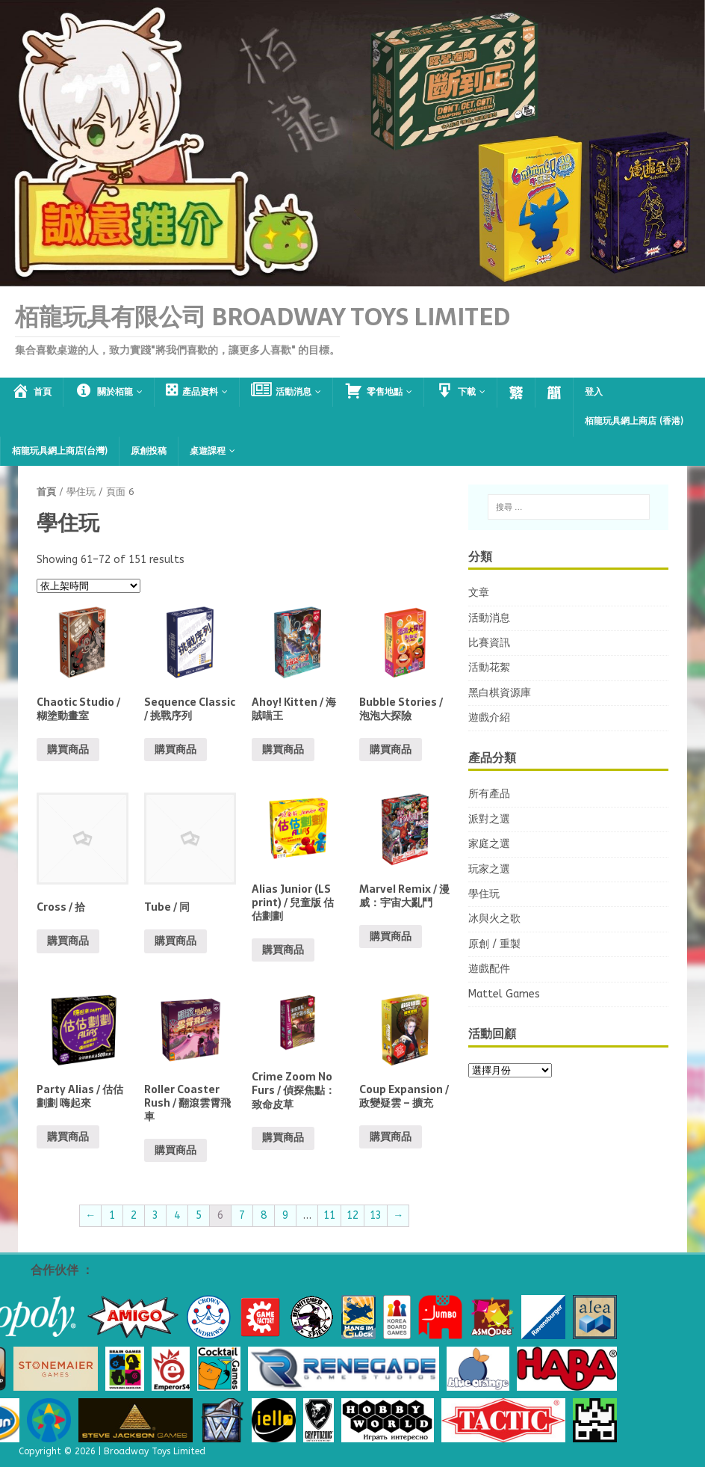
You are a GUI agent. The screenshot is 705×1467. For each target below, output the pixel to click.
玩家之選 (489, 869)
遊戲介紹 (489, 717)
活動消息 (489, 618)
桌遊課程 (208, 451)
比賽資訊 (489, 642)
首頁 (46, 491)
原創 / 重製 (494, 944)
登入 (594, 392)
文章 (478, 592)
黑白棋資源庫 (499, 692)
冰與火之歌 (494, 918)
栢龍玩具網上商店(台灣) (60, 451)
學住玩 (484, 894)
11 (329, 1215)
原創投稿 (149, 451)
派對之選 (489, 819)
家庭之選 (489, 843)
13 (376, 1215)
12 (352, 1215)
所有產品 (489, 793)
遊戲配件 (489, 968)
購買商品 (68, 749)
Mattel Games (504, 994)
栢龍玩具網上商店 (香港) (634, 421)
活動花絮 (489, 667)
